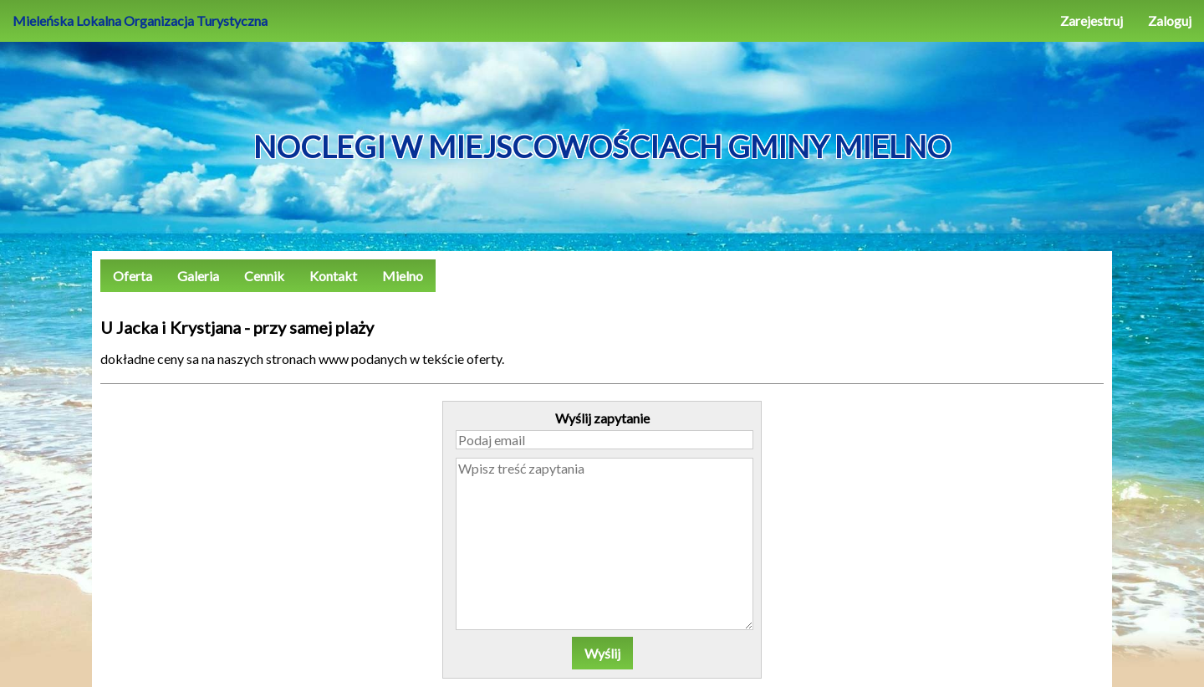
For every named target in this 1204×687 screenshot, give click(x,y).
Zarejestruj (1091, 20)
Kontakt (333, 276)
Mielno (402, 276)
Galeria (198, 276)
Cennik (264, 276)
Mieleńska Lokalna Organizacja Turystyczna (140, 20)
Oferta (132, 276)
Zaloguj (1169, 20)
